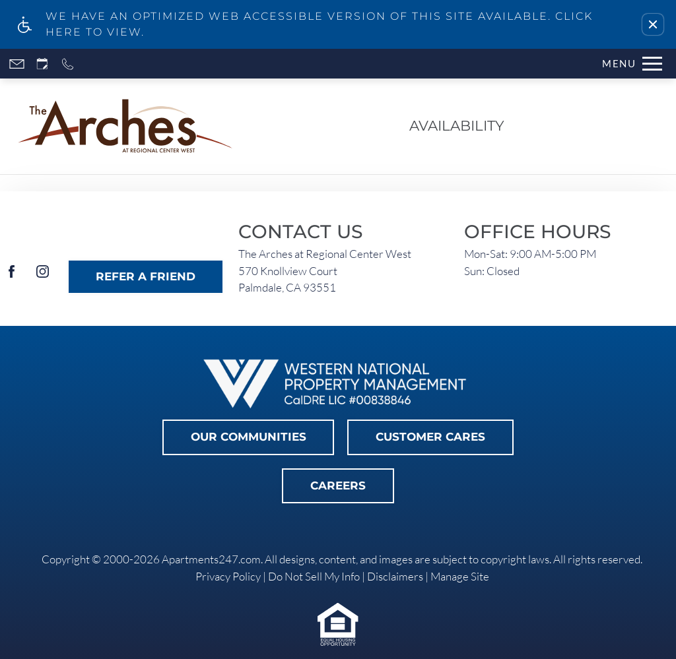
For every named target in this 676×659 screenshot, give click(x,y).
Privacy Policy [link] (228, 576)
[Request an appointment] (42, 63)
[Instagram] (42, 276)
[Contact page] (17, 63)
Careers (338, 485)
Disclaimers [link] (395, 576)
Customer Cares (430, 436)
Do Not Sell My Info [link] (314, 576)
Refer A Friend (145, 276)
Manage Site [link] (459, 576)
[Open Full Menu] (632, 63)
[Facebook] (11, 276)
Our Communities (248, 436)
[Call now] (67, 63)
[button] (652, 24)
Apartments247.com (211, 559)
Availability (456, 125)
